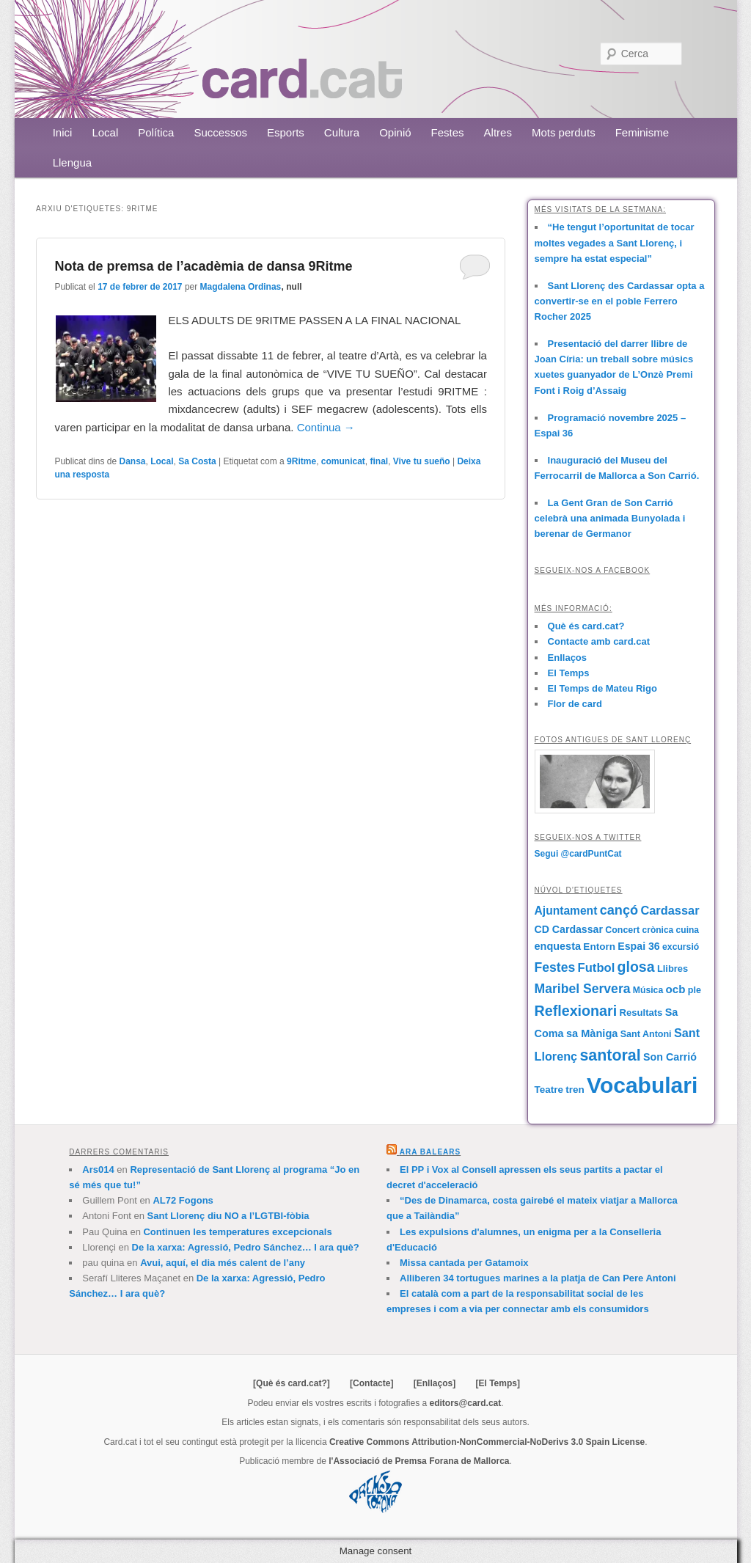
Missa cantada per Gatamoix (464, 1262)
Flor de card (575, 703)
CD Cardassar (569, 929)
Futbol (596, 968)
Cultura (341, 132)
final (379, 461)
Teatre (549, 1089)
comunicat (343, 461)
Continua (326, 427)
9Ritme (301, 461)
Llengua (72, 162)
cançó (619, 910)
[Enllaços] (434, 1383)
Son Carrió (670, 1057)
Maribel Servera (583, 988)
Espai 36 (638, 946)
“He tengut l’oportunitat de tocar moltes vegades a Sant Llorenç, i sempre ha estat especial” (615, 242)
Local (105, 132)
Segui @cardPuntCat (578, 854)
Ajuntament (566, 910)
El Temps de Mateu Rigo (602, 688)
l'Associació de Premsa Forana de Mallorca (419, 1461)
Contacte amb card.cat (599, 641)
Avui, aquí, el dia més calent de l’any (222, 1262)
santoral (609, 1055)
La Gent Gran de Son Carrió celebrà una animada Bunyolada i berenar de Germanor (610, 518)
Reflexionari (576, 1011)
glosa (636, 967)
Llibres (672, 968)
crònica (658, 930)
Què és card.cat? (586, 626)
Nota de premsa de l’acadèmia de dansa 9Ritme (203, 266)
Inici (63, 132)
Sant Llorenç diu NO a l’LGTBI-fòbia (228, 1215)
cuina (687, 930)
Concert (622, 930)
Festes (447, 132)
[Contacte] (371, 1383)
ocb (676, 989)
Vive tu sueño (421, 461)
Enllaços (567, 657)
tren (575, 1089)
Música (648, 990)
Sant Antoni (646, 1034)
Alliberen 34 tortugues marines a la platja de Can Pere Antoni (538, 1278)
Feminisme (642, 132)
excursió (680, 947)
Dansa (133, 461)
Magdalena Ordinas (241, 287)
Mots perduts (564, 132)
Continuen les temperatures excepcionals (237, 1231)
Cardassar (669, 910)
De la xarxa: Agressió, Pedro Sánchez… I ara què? (245, 1247)
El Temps (569, 672)
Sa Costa (197, 461)
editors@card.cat (466, 1403)
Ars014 (98, 1169)
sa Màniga (592, 1033)
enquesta (558, 946)
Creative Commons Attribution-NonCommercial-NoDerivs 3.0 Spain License (487, 1442)
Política (156, 132)
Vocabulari (642, 1085)
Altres (498, 132)
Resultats (641, 1012)
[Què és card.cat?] (291, 1383)
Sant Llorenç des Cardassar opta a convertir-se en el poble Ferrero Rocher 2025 (620, 301)
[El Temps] (497, 1383)
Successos (220, 132)
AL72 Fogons (183, 1200)
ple (694, 990)
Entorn (599, 946)
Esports (285, 132)
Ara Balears (430, 1152)
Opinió (395, 132)
